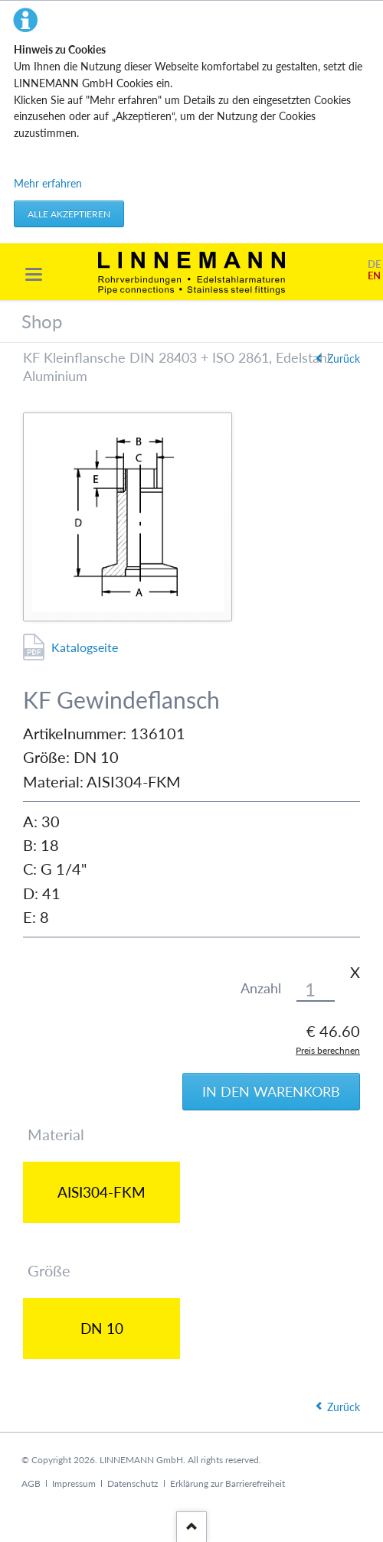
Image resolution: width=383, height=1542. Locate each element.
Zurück (343, 358)
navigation (34, 274)
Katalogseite (84, 647)
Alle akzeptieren (69, 214)
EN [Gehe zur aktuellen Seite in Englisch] (374, 276)
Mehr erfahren (48, 183)
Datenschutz (132, 1483)
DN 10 (101, 1328)
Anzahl (261, 988)
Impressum (74, 1483)
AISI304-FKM (101, 1192)
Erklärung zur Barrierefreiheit (227, 1483)
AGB (31, 1483)
